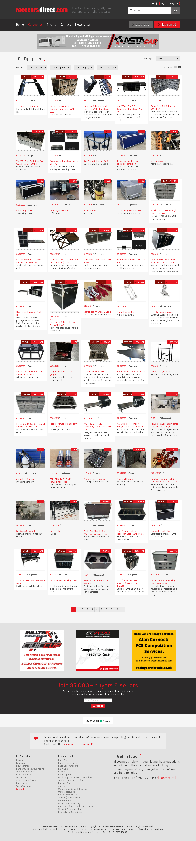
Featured (20, 763)
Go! (175, 10)
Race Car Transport (68, 766)
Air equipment (90, 210)
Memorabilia (65, 800)
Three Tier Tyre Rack (160, 372)
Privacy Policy (23, 774)
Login (163, 3)
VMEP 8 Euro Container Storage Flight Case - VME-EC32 (62, 109)
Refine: (19, 67)
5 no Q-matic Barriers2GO (96, 161)
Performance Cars (67, 794)
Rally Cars (63, 768)
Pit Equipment (65, 774)
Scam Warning (23, 786)
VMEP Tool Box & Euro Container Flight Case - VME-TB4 (131, 109)
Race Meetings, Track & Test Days (75, 806)
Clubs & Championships (70, 809)
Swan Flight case (24, 210)
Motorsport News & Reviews (73, 789)
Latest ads (140, 24)
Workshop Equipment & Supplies (75, 777)
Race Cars (63, 760)
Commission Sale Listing (70, 780)
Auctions (62, 786)
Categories (35, 24)
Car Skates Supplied (25, 531)
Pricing (51, 24)
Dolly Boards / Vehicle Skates (131, 372)
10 (117, 609)
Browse (20, 760)
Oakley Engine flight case (129, 210)
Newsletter (82, 24)
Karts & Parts (65, 783)
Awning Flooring (125, 479)
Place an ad (167, 24)
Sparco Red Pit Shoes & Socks (97, 312)
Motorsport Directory (69, 803)
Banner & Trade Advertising (30, 768)
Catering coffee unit (59, 210)
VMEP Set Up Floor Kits (27, 106)
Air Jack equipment (25, 479)
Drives (61, 771)
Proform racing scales (94, 479)
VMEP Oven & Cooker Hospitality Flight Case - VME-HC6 (98, 427)
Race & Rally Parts (68, 763)
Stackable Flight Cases (161, 531)
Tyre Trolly (55, 531)
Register (174, 3)
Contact (65, 24)
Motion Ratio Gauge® (94, 372)
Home (20, 24)
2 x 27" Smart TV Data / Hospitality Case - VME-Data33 (128, 583)
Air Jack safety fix (125, 312)
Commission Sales (25, 771)
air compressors (158, 161)
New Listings (22, 766)
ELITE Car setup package (162, 312)
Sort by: (148, 58)
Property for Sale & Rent (70, 812)
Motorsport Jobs (66, 792)
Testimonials (23, 777)
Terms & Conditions (26, 780)
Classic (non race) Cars (70, 797)
